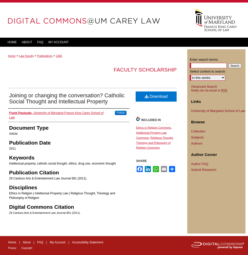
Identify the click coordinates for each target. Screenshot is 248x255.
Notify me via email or (209, 90)
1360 (59, 55)
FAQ (40, 242)
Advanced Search (204, 86)
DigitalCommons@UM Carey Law (93, 20)
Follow (121, 112)
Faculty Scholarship (145, 70)
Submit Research (203, 170)
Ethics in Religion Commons (153, 127)
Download (156, 96)
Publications (44, 55)
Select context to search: (208, 71)
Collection (198, 131)
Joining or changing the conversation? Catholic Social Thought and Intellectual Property (67, 98)
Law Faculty (26, 55)
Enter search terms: (204, 59)
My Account (58, 242)
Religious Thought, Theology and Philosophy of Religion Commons (155, 142)
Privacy (12, 248)
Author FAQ (199, 164)
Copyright (26, 248)
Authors (196, 143)
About (27, 242)
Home (11, 55)
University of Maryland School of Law (218, 111)
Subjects (197, 137)
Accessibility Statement (87, 242)
